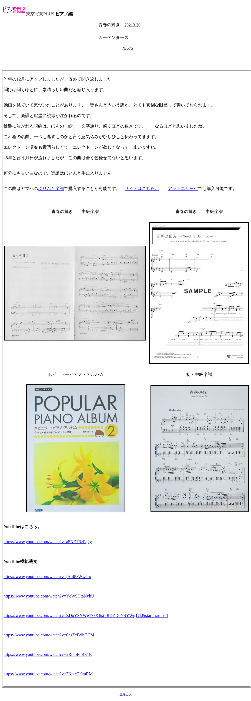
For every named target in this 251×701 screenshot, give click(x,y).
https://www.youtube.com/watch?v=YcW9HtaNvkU (49, 596)
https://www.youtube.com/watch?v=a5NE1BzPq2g (48, 541)
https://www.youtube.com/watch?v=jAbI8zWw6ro (47, 576)
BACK (125, 694)
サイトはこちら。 (142, 188)
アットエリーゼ (183, 188)
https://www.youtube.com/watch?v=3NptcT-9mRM (48, 674)
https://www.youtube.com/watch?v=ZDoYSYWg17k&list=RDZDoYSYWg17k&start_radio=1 (86, 615)
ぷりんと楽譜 (51, 188)
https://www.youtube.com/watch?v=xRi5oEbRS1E (48, 654)
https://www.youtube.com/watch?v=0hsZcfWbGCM (49, 635)
